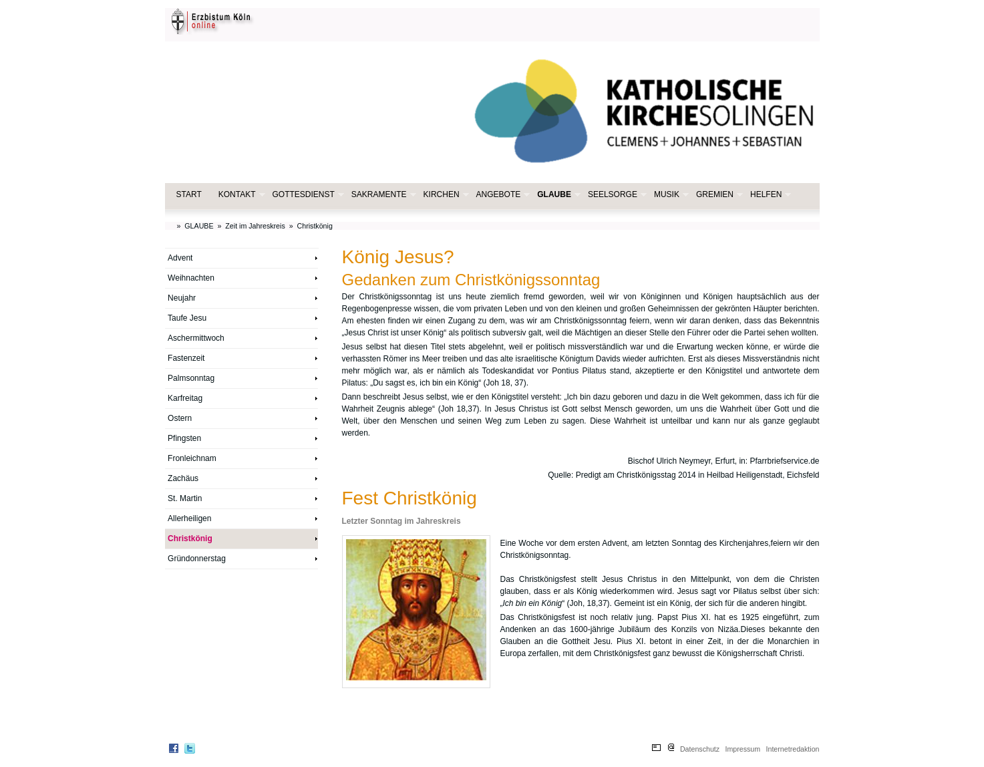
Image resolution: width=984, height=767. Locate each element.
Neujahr (182, 298)
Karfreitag (185, 398)
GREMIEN (718, 195)
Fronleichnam (192, 458)
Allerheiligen (189, 518)
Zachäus (183, 478)
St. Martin (185, 498)
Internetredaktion (793, 749)
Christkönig (315, 226)
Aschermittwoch (196, 338)
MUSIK (670, 195)
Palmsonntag (191, 378)
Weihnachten (191, 278)
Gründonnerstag (197, 558)
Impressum (742, 749)
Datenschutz (699, 749)
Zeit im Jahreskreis (255, 226)
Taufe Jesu (187, 318)
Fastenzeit (186, 358)
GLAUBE (557, 195)
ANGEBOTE (502, 195)
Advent (180, 258)
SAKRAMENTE (382, 195)
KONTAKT (240, 195)
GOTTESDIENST (307, 195)
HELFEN (769, 195)
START (189, 194)
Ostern (180, 418)
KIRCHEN (445, 195)
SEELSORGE (616, 195)
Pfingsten (184, 438)
